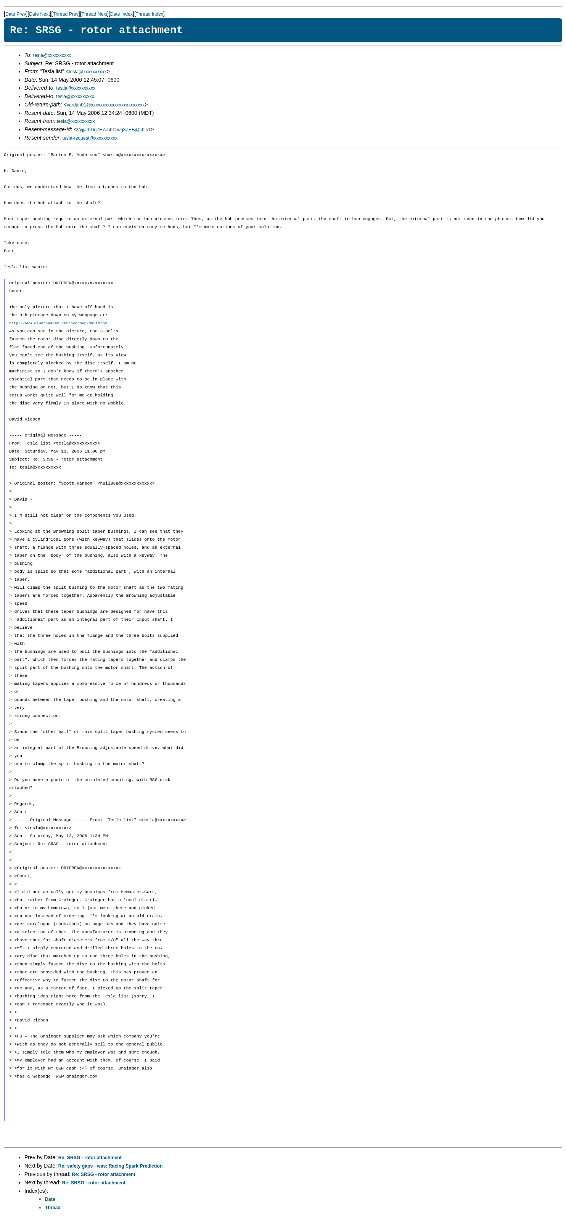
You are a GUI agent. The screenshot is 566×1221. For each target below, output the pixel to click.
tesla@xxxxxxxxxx (52, 55)
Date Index (121, 14)
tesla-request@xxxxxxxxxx (90, 138)
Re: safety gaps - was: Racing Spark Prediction (110, 1166)
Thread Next (94, 14)
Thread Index (149, 14)
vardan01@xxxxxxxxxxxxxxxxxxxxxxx (106, 105)
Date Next (39, 14)
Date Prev (15, 14)
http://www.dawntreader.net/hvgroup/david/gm (58, 323)
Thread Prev (65, 14)
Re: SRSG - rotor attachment (90, 1157)
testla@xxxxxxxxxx (75, 88)
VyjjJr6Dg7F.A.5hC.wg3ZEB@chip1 (114, 129)
